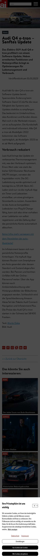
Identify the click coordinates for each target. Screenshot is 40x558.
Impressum (25, 535)
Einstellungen (20, 541)
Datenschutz (15, 535)
